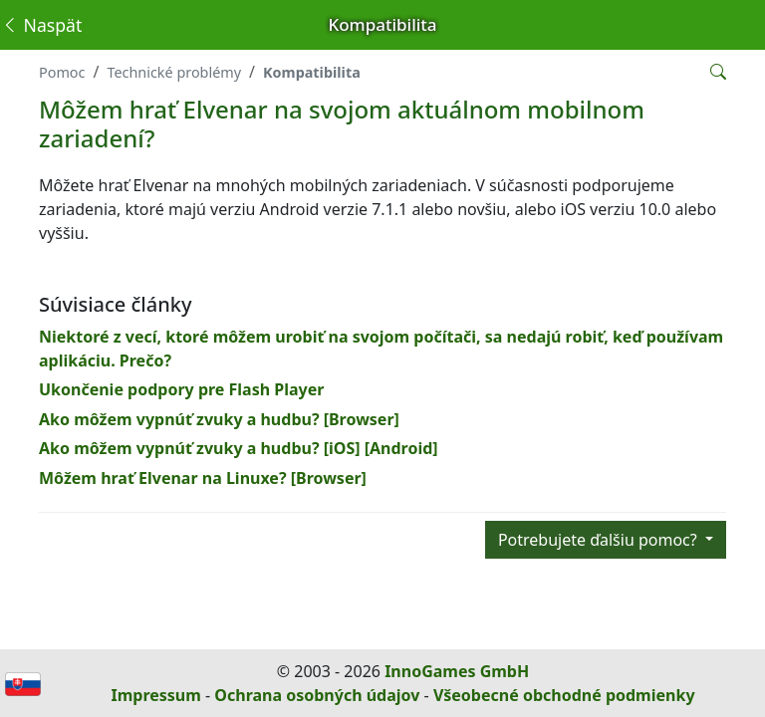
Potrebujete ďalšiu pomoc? (599, 540)
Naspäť (41, 25)
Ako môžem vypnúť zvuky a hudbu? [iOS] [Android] (238, 448)
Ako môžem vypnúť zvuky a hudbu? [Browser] (219, 419)
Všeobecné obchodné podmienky (564, 695)
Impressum (155, 695)
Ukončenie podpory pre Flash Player (181, 389)
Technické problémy (174, 72)
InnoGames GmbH (456, 671)
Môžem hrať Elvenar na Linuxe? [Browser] (203, 478)
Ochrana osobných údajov (316, 695)
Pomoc (62, 72)
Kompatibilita (312, 72)
